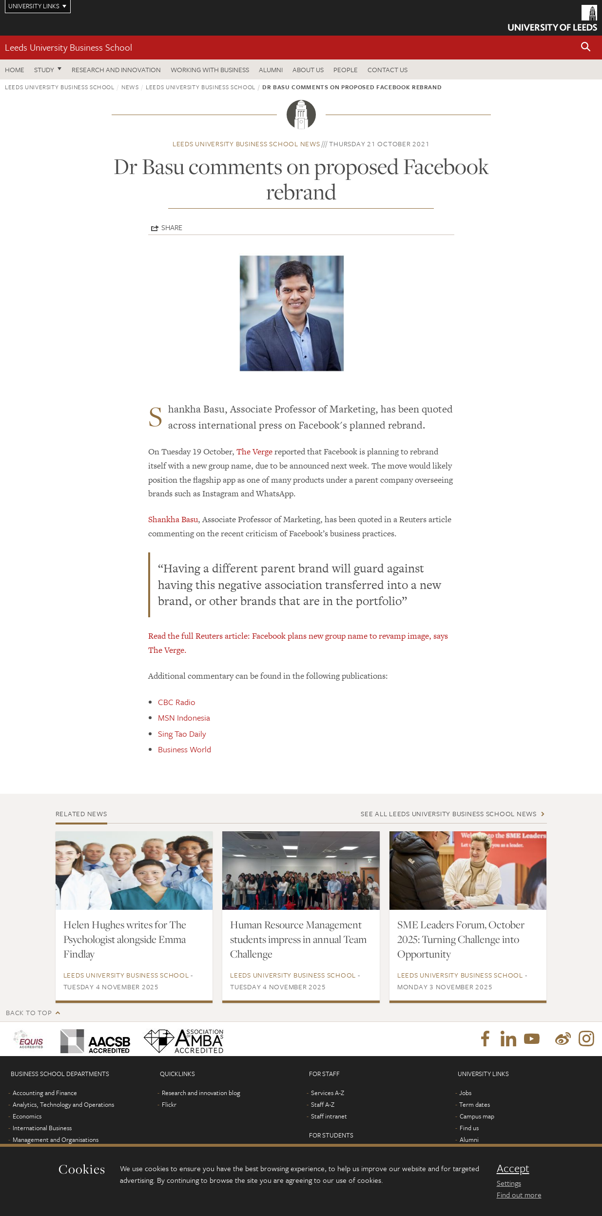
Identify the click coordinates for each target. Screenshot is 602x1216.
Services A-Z (327, 1093)
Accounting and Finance (45, 1093)
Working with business (210, 69)
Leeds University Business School (68, 47)
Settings (509, 1182)
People (345, 69)
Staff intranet (329, 1116)
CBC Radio (176, 702)
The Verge (254, 451)
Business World (184, 749)
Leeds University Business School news (246, 143)
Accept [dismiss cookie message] (513, 1168)
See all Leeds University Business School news (449, 813)
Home (14, 69)
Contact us (388, 69)
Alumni (271, 69)
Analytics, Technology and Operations (63, 1104)
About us (308, 69)
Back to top (29, 1012)
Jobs (465, 1093)
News (130, 86)
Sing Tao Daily (182, 733)
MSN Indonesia (184, 717)
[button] (586, 48)
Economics (27, 1116)
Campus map (477, 1116)
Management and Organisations (55, 1139)
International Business (42, 1128)
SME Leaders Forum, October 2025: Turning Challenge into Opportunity (460, 939)
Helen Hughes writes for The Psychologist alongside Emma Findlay (124, 939)
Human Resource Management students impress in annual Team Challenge (298, 939)
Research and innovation (116, 69)
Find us (469, 1128)
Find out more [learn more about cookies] (519, 1194)
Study (44, 69)
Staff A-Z (322, 1104)
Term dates (474, 1104)
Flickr (169, 1104)
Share (171, 227)
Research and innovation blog (201, 1093)
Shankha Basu (173, 519)
